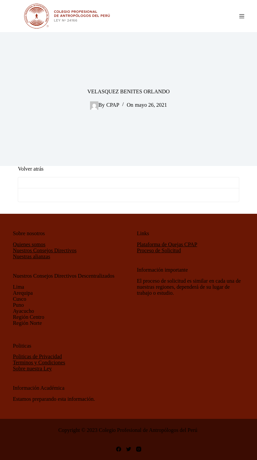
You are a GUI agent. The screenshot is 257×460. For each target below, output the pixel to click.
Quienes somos (29, 244)
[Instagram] (138, 449)
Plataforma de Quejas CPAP (167, 244)
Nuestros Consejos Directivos (44, 250)
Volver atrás (31, 169)
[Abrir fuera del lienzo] (241, 16)
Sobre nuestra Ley (32, 368)
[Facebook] (118, 449)
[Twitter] (128, 449)
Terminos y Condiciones (39, 362)
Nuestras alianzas (31, 256)
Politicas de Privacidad (37, 356)
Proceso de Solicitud (159, 250)
